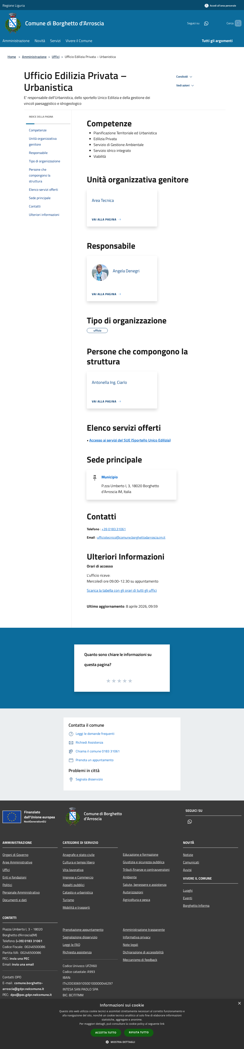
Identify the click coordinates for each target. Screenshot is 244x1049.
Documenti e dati (15, 899)
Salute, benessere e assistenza (144, 884)
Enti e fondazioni (14, 877)
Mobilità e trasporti (76, 907)
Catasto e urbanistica (78, 892)
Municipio (109, 477)
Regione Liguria (14, 5)
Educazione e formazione (140, 854)
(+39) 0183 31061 (29, 940)
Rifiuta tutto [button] (139, 1032)
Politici (7, 884)
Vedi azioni (185, 85)
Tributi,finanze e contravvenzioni (146, 869)
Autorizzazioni (133, 892)
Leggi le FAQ (71, 944)
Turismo (68, 899)
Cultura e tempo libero (79, 862)
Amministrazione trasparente (144, 929)
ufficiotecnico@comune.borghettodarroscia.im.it (131, 537)
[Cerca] (236, 23)
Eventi (187, 897)
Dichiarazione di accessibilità (143, 952)
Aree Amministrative (17, 862)
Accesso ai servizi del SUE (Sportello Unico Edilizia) (130, 440)
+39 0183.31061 (114, 529)
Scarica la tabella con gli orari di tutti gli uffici (122, 590)
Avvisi (187, 869)
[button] (122, 1042)
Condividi (184, 76)
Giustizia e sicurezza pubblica (143, 862)
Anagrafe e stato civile (79, 854)
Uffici (56, 56)
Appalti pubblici (73, 884)
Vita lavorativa (73, 869)
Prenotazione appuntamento (83, 929)
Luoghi (188, 890)
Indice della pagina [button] (41, 117)
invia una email (23, 964)
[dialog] (122, 1024)
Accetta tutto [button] (105, 1032)
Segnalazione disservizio (80, 937)
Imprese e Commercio (78, 877)
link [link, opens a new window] (162, 1024)
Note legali (130, 944)
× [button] (239, 1003)
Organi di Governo (15, 854)
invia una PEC (19, 958)
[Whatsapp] (199, 23)
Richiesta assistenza (77, 952)
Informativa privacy (137, 937)
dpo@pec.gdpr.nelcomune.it (31, 994)
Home (12, 56)
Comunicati (191, 862)
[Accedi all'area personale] (220, 5)
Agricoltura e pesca (136, 899)
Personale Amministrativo (21, 892)
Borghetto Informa (196, 905)
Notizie (188, 854)
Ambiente (130, 877)
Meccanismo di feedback (140, 959)
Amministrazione (34, 56)
